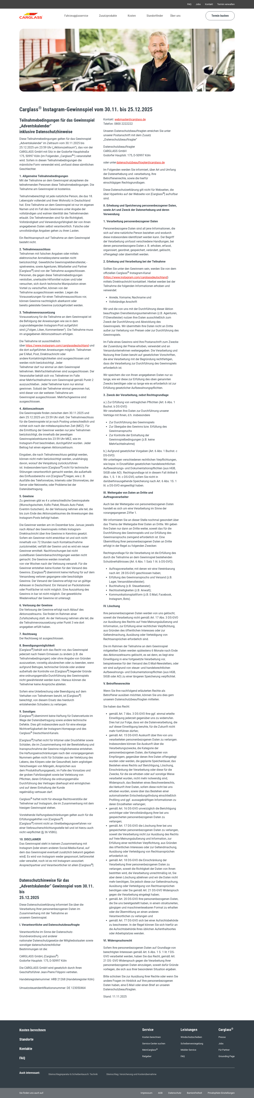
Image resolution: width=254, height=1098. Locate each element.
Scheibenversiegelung (192, 1043)
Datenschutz (174, 1093)
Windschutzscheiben (191, 1037)
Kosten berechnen (32, 1030)
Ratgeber (146, 1056)
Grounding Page (226, 1056)
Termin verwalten (226, 4)
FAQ (189, 4)
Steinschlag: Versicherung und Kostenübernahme (131, 1074)
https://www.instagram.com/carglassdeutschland (57, 345)
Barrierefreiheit (194, 1093)
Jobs (198, 4)
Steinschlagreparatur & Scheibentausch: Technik (73, 1074)
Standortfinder (155, 15)
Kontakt (209, 4)
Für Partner (224, 1049)
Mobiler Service (188, 1049)
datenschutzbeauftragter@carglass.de (140, 162)
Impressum (146, 1093)
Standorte (26, 1039)
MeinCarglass (150, 1049)
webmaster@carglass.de (130, 119)
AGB (160, 1093)
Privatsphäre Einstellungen (221, 1093)
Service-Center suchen (153, 1043)
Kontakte (25, 1049)
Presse (222, 1037)
